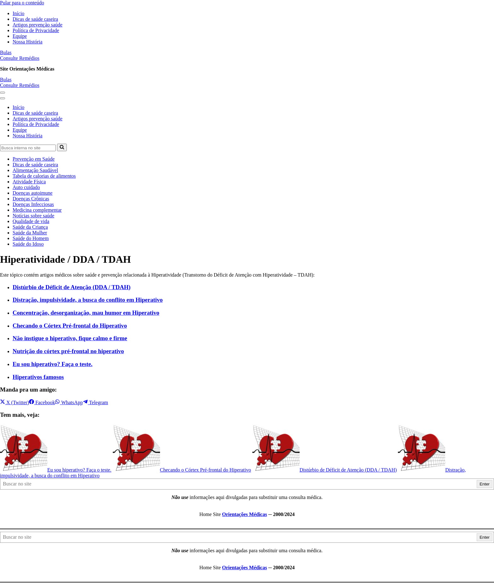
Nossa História (28, 41)
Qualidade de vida (31, 221)
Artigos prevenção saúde (37, 24)
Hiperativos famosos (38, 377)
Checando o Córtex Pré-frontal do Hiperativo (70, 325)
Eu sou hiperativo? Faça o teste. (53, 364)
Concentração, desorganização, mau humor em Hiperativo (86, 312)
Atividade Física (29, 181)
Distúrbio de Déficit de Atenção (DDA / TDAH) (71, 287)
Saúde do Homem (31, 238)
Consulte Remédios (19, 58)
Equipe (20, 36)
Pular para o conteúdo (22, 2)
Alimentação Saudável (35, 170)
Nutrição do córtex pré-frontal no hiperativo (68, 351)
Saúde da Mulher (30, 232)
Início (18, 13)
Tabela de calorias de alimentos (44, 176)
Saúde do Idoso (28, 244)
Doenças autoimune (33, 193)
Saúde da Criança (30, 227)
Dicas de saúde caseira (35, 19)
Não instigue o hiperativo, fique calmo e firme (70, 338)
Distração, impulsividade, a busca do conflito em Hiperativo (88, 299)
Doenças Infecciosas (33, 204)
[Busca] (28, 148)
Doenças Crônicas (31, 198)
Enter (485, 484)
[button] (2, 93)
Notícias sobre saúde (33, 215)
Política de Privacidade (36, 30)
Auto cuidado (26, 187)
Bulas (5, 52)
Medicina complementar (37, 210)
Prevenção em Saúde (34, 159)
